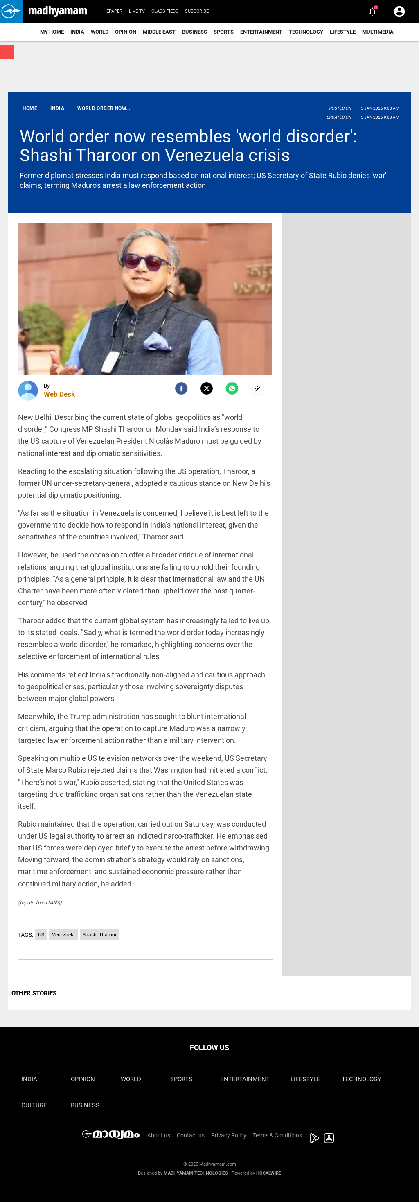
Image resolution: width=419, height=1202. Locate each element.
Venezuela (63, 935)
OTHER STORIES (33, 993)
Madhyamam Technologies (196, 1173)
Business (194, 32)
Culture (34, 1105)
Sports (224, 32)
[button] (11, 11)
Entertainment (261, 32)
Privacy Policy (228, 1135)
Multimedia (378, 32)
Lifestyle (343, 32)
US (41, 935)
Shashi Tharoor (100, 935)
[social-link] (257, 388)
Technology (306, 32)
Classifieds (164, 11)
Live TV (137, 11)
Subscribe (197, 11)
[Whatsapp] (232, 388)
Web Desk (59, 394)
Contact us (191, 1135)
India (77, 32)
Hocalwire (268, 1173)
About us (158, 1135)
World (99, 32)
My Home (52, 32)
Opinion (125, 32)
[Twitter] (206, 388)
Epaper (114, 11)
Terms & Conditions (277, 1135)
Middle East (159, 32)
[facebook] (181, 388)
